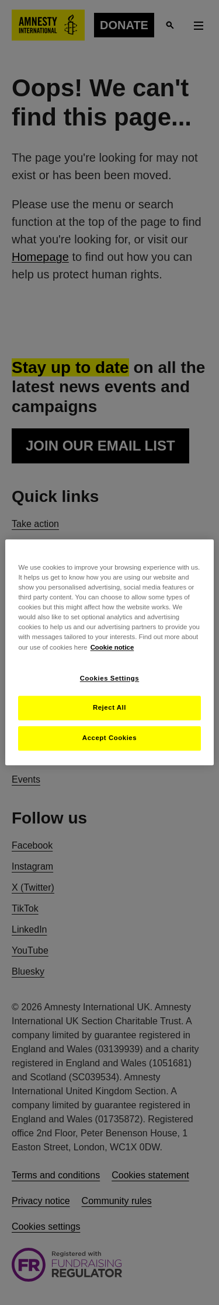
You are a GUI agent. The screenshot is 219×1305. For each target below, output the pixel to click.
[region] (109, 652)
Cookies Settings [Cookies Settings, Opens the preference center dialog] (109, 678)
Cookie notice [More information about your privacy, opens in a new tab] (112, 647)
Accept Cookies (109, 738)
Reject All (109, 707)
